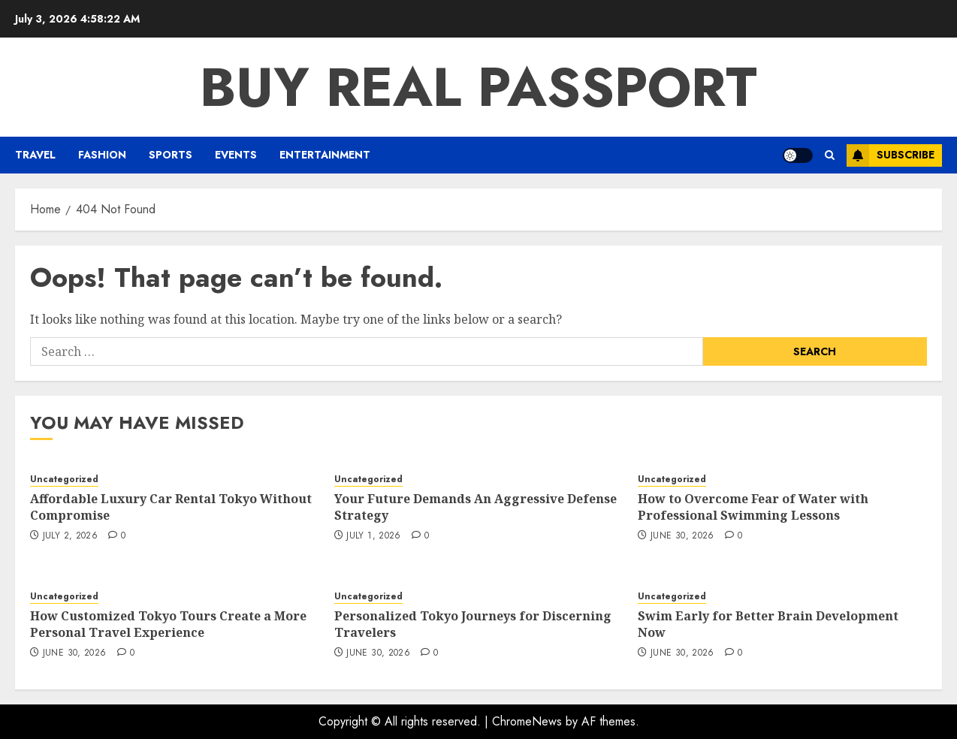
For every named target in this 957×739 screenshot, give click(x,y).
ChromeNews (527, 721)
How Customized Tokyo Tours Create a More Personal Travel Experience (168, 624)
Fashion (102, 154)
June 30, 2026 (682, 536)
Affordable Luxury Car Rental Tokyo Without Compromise (171, 506)
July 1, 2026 (373, 536)
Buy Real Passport (478, 87)
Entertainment (324, 154)
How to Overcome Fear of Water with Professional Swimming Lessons (753, 506)
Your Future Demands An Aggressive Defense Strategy (475, 506)
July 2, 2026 (70, 536)
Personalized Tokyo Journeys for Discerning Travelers (472, 624)
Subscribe (890, 155)
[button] (829, 155)
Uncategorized (64, 479)
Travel (35, 154)
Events (236, 154)
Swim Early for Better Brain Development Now (768, 624)
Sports (170, 154)
